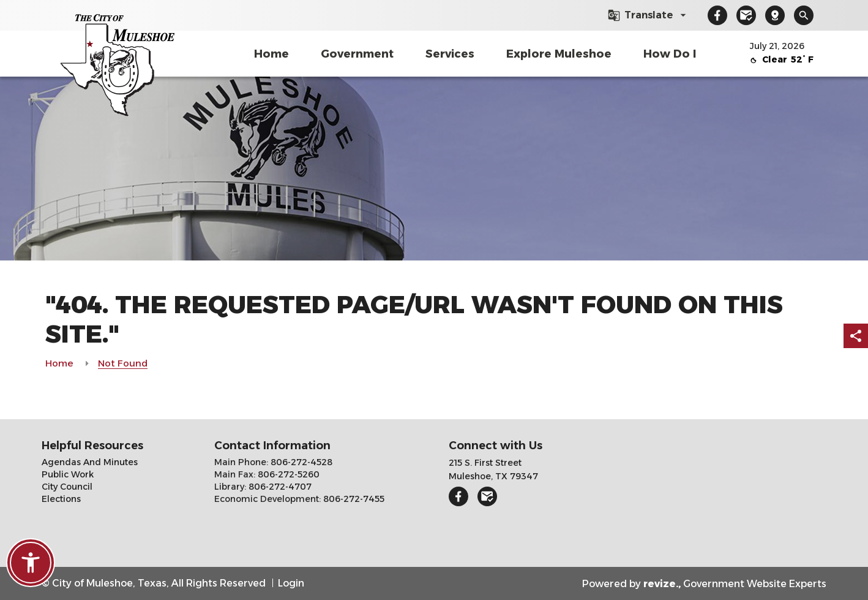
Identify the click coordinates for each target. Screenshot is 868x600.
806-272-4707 (279, 486)
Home (271, 54)
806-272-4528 (300, 462)
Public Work (68, 474)
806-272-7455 (352, 498)
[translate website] (648, 15)
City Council (67, 486)
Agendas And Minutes (90, 462)
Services (449, 54)
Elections (61, 498)
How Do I (669, 54)
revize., (662, 584)
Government (357, 54)
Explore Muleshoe (559, 54)
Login (291, 583)
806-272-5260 (287, 474)
